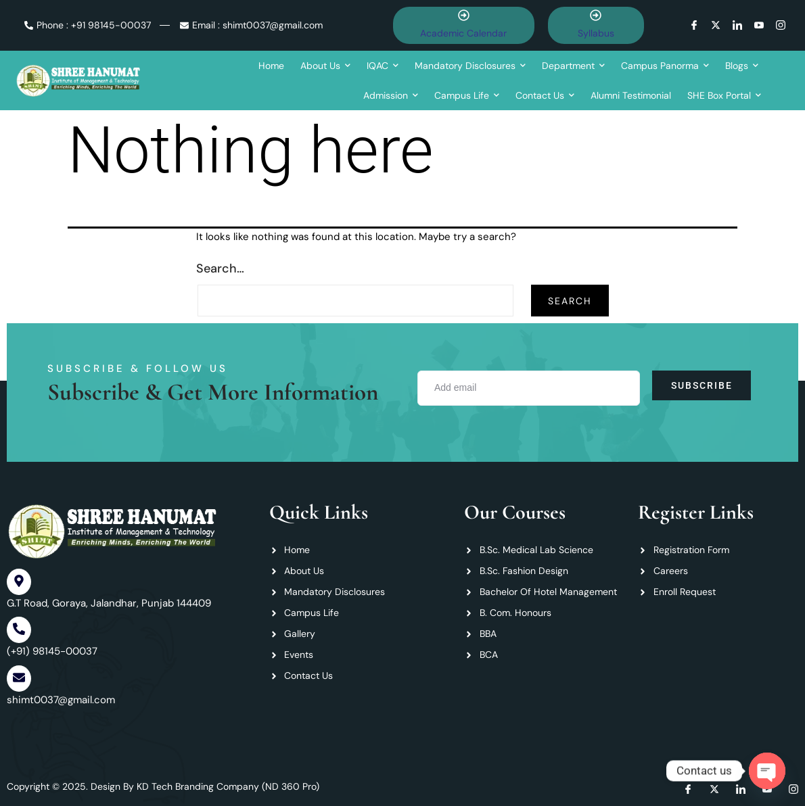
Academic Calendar (463, 33)
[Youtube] (762, 25)
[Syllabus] (595, 16)
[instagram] (783, 25)
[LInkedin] (740, 25)
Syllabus (596, 33)
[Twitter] (719, 25)
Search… (220, 268)
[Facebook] (697, 25)
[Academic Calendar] (463, 16)
